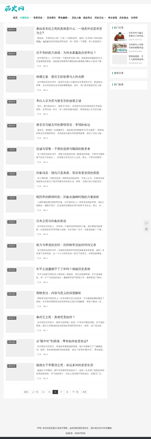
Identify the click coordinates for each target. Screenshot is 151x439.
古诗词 (134, 17)
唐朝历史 (11, 102)
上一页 (35, 392)
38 (67, 392)
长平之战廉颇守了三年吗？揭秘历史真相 (63, 269)
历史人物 (76, 17)
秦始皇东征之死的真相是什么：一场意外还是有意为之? (69, 31)
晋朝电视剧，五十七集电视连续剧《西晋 (136, 59)
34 (43, 392)
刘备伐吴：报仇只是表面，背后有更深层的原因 (67, 173)
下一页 (75, 392)
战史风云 (87, 17)
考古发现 (112, 17)
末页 (84, 392)
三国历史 (11, 150)
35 (49, 392)
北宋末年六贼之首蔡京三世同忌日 (136, 36)
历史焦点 (123, 17)
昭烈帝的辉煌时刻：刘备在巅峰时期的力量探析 (67, 197)
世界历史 (37, 17)
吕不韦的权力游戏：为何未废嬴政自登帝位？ (66, 52)
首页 (15, 17)
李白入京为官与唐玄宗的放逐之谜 (58, 101)
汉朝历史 (11, 222)
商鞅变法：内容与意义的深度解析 (58, 293)
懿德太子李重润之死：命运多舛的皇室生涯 (64, 365)
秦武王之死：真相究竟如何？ (55, 317)
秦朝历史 (11, 30)
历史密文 (51, 17)
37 (61, 392)
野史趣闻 (62, 17)
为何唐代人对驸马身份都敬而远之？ (136, 47)
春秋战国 (11, 78)
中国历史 (24, 17)
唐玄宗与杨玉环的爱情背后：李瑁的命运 (63, 124)
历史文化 (99, 17)
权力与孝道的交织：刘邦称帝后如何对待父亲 (66, 245)
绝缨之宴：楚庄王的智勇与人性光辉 (60, 77)
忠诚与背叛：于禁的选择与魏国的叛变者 (63, 149)
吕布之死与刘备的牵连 (51, 221)
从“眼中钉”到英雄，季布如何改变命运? (62, 341)
